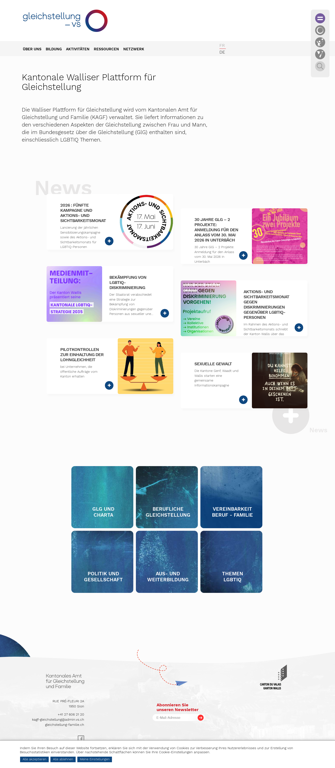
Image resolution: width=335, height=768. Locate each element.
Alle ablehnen (74, 759)
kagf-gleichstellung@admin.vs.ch (58, 719)
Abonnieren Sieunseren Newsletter (177, 707)
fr (222, 45)
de (222, 52)
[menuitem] (34, 49)
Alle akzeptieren (45, 759)
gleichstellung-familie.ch (64, 725)
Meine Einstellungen (105, 759)
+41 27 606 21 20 (71, 714)
